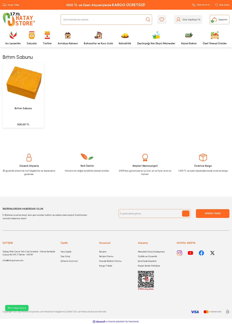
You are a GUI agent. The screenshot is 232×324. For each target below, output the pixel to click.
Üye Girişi (65, 256)
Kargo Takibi (105, 265)
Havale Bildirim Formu (110, 261)
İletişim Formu (106, 256)
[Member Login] (188, 19)
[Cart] (219, 19)
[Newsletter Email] (155, 213)
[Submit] (185, 213)
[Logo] (20, 19)
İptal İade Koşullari (147, 261)
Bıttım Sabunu (23, 108)
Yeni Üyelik (66, 251)
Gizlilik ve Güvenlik (147, 256)
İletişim (102, 251)
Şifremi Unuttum (69, 261)
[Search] (106, 19)
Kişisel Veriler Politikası (149, 265)
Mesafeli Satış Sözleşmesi (151, 251)
